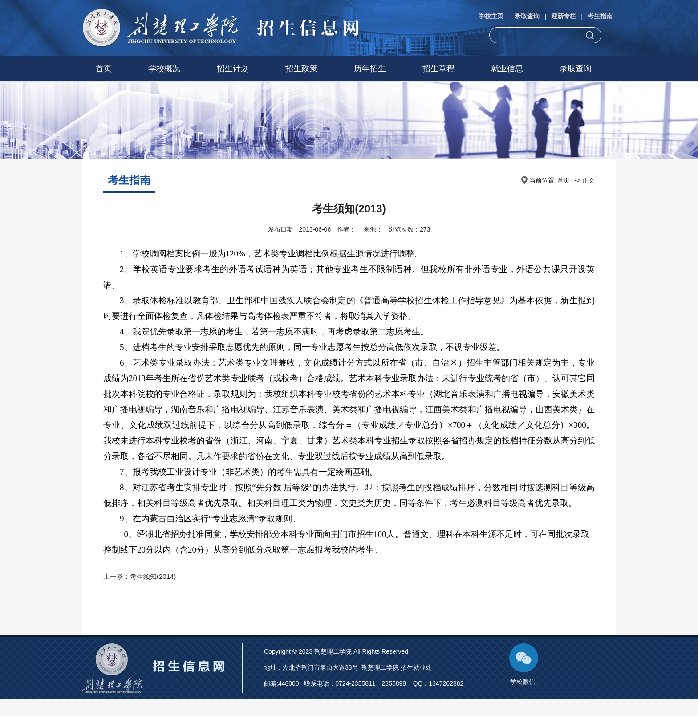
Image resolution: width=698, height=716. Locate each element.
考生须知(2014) (153, 576)
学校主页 (491, 16)
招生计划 (233, 68)
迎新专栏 (563, 16)
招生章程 (438, 68)
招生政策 (301, 68)
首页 (104, 68)
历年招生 (370, 68)
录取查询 (527, 16)
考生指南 (600, 16)
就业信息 (507, 68)
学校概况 (164, 68)
